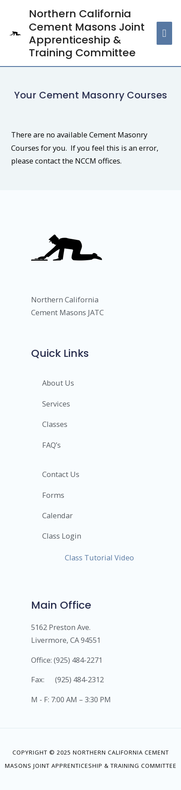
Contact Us (60, 474)
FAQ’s (51, 445)
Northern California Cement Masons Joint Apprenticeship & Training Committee (87, 32)
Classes (54, 424)
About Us (58, 383)
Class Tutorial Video (99, 557)
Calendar (57, 515)
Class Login (61, 536)
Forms (53, 495)
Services (56, 404)
